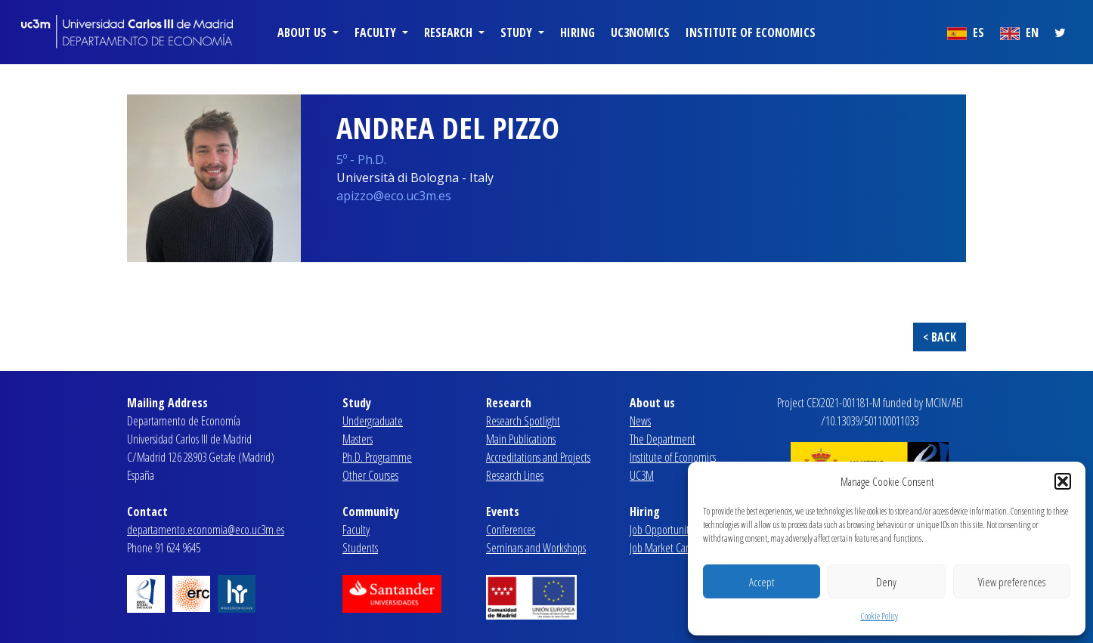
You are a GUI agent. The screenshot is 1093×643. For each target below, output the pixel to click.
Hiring (577, 32)
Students (360, 547)
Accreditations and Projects (538, 457)
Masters (357, 439)
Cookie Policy (879, 616)
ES (965, 32)
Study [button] (517, 32)
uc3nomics (640, 32)
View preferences (1011, 581)
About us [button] (303, 32)
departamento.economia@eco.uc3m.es (205, 529)
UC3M (642, 475)
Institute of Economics (751, 32)
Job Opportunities (665, 529)
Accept (761, 581)
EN (1019, 32)
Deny (886, 581)
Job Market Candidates (675, 547)
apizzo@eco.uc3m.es (393, 195)
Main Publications (521, 439)
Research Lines (514, 475)
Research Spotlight (523, 421)
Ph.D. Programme (377, 457)
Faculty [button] (377, 32)
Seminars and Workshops (536, 547)
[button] (1062, 481)
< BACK (939, 337)
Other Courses (370, 475)
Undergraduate (372, 421)
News (640, 421)
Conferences (510, 529)
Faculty (356, 529)
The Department (662, 439)
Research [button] (449, 32)
